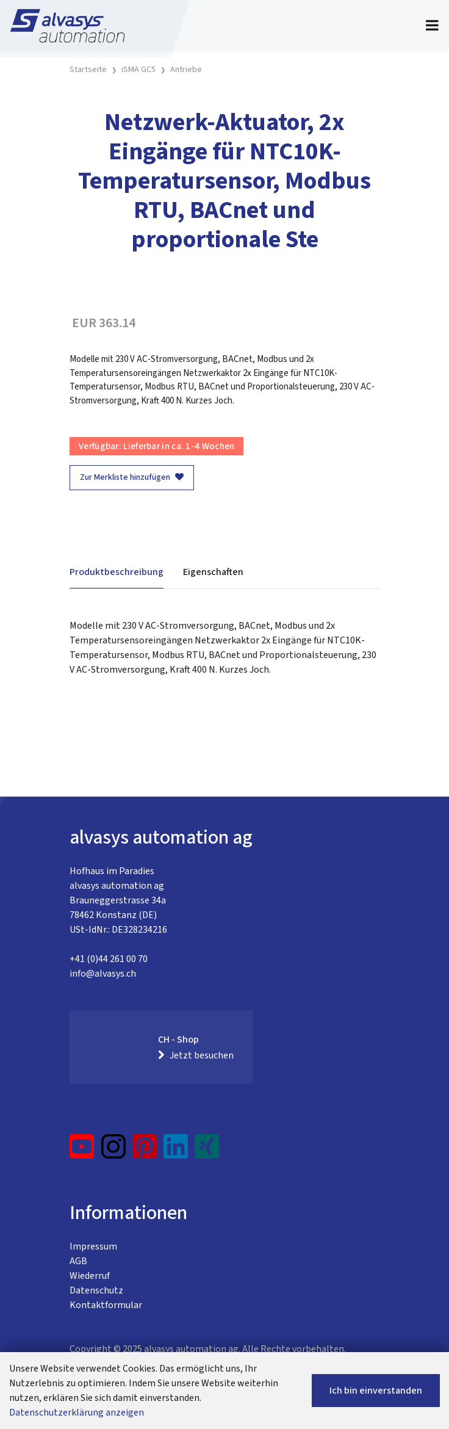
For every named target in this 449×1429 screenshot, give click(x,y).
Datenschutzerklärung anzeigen (76, 1412)
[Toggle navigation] (432, 26)
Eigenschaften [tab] (213, 572)
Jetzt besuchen (196, 1055)
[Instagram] (113, 1151)
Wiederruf (90, 1275)
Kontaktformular (106, 1305)
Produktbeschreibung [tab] (116, 572)
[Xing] (207, 1151)
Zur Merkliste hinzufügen (132, 477)
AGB (78, 1261)
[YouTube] (82, 1151)
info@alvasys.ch (103, 973)
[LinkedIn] (176, 1151)
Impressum (93, 1246)
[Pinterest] (144, 1151)
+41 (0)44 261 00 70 (109, 959)
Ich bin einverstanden (375, 1390)
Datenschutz (96, 1290)
